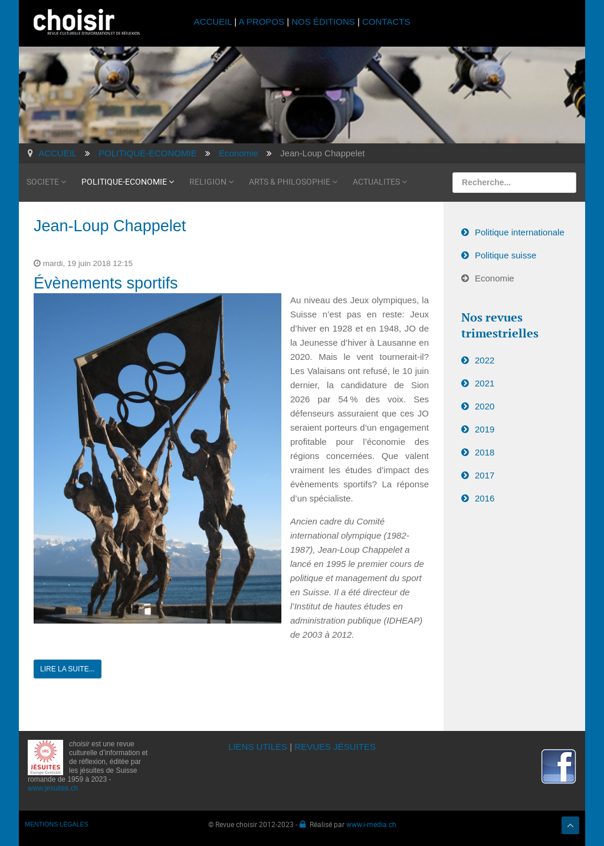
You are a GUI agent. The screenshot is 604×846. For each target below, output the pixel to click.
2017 (484, 475)
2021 (484, 383)
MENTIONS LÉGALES (56, 824)
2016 (484, 498)
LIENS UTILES (257, 747)
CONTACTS (386, 22)
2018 (484, 452)
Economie (494, 278)
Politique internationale (519, 232)
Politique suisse (505, 255)
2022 (484, 360)
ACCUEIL (214, 22)
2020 (484, 406)
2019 (484, 429)
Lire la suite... (67, 669)
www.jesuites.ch (53, 788)
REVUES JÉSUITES (335, 747)
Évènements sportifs (106, 283)
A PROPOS (261, 22)
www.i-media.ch (371, 824)
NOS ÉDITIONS (323, 22)
